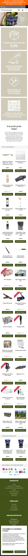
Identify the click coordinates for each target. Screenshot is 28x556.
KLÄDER (14, 490)
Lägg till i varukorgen (7, 170)
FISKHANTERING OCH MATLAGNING (14, 488)
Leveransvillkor (14, 508)
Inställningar (8, 551)
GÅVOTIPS (14, 495)
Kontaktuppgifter (14, 510)
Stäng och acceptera (20, 551)
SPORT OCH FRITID (14, 491)
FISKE (14, 484)
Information (14, 506)
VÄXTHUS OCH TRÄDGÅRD (14, 486)
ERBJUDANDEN (14, 493)
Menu (3, 7)
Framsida (14, 504)
